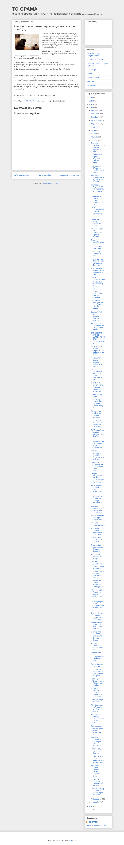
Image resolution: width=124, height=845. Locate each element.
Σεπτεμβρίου (96, 120)
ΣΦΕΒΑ (89, 74)
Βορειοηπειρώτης (93, 77)
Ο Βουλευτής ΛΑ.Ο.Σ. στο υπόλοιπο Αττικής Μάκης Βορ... (97, 404)
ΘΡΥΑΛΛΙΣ (90, 81)
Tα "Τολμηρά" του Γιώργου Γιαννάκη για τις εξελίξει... (97, 433)
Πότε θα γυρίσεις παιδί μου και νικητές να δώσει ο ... (97, 708)
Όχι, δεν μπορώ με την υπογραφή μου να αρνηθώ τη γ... (97, 606)
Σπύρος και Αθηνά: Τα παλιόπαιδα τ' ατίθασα (97, 222)
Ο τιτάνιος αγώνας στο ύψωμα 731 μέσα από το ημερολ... (97, 574)
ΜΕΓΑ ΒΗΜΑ (91, 85)
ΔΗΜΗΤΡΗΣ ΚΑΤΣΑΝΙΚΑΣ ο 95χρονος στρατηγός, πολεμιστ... (97, 387)
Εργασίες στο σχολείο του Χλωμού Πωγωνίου (96, 414)
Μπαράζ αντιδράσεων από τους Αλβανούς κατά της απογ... (97, 478)
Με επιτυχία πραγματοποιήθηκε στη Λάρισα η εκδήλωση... (97, 509)
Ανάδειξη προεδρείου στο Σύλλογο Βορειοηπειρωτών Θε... (97, 455)
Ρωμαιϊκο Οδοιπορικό (94, 59)
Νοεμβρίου (95, 114)
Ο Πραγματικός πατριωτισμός (97, 395)
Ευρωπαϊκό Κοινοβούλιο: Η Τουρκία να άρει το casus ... (97, 565)
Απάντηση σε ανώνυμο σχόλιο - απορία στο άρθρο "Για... (97, 719)
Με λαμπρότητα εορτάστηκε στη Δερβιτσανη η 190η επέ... (97, 271)
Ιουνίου (94, 130)
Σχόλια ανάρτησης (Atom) (51, 183)
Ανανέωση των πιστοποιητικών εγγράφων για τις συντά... (97, 178)
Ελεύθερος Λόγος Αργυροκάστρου (93, 55)
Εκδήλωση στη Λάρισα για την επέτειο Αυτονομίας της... (97, 730)
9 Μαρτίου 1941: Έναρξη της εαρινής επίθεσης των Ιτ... (97, 594)
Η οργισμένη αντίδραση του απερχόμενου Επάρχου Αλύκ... (97, 466)
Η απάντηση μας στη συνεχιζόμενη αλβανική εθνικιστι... (97, 233)
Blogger (72, 840)
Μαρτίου (94, 140)
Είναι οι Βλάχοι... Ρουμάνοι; (97, 665)
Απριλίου (94, 137)
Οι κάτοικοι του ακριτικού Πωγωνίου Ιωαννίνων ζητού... (96, 159)
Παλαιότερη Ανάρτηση (69, 175)
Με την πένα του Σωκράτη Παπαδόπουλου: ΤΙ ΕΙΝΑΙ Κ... (97, 531)
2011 (91, 108)
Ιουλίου (94, 127)
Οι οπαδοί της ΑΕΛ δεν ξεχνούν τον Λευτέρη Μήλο (97, 584)
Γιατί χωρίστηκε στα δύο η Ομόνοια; (96, 751)
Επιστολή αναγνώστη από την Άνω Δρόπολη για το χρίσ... (98, 147)
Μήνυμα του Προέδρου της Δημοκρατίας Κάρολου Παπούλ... (97, 305)
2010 (91, 806)
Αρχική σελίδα (45, 175)
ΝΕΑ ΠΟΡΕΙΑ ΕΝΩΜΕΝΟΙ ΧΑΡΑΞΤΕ (96, 540)
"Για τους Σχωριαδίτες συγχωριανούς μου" (97, 646)
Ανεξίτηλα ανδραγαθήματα (98, 524)
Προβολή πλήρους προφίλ (96, 825)
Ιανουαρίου (95, 802)
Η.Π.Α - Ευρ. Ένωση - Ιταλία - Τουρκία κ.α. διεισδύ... (97, 682)
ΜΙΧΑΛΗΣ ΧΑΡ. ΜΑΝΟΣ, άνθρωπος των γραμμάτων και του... (97, 351)
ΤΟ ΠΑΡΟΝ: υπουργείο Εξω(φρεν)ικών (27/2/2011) (97, 782)
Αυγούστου (95, 124)
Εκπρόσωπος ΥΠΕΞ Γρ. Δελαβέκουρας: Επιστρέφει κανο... (97, 657)
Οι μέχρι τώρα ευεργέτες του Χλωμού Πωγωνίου (97, 548)
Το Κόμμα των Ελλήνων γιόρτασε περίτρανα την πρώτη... (97, 362)
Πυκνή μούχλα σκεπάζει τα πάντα (96, 254)
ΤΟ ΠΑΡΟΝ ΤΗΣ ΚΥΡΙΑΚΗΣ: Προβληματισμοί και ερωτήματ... (98, 759)
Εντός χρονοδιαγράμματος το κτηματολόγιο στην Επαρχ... (97, 244)
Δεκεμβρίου (95, 110)
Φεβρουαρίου (96, 799)
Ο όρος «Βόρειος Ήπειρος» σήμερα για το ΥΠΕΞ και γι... (97, 616)
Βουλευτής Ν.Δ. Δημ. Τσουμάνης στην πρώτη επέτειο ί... (96, 316)
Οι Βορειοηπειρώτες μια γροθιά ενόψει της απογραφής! (98, 443)
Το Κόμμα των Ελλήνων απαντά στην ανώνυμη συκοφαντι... (96, 293)
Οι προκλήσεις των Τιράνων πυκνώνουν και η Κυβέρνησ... (97, 424)
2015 (91, 98)
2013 (91, 101)
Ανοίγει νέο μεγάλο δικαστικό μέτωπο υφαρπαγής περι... (96, 771)
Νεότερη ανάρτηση (21, 175)
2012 (91, 104)
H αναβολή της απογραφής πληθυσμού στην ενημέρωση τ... (97, 741)
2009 (91, 810)
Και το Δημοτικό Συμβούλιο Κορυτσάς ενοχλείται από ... (97, 489)
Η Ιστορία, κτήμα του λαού (97, 701)
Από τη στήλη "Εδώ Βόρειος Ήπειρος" (97, 556)
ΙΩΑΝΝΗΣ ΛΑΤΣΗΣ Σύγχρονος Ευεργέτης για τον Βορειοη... (97, 692)
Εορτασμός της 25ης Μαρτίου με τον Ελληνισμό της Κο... (97, 200)
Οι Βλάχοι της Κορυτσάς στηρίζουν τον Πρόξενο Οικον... (97, 636)
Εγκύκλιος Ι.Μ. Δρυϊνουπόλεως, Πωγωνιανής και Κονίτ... (98, 327)
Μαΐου (93, 134)
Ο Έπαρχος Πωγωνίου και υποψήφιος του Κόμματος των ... (97, 189)
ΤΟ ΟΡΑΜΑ (25, 9)
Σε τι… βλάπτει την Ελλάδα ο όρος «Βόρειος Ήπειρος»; (97, 672)
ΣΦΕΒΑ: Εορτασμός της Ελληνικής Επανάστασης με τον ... (97, 212)
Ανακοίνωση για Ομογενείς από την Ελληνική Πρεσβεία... (97, 262)
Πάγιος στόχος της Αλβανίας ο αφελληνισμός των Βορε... (98, 792)
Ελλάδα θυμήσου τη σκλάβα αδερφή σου (97, 518)
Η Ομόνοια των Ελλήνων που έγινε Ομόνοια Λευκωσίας (97, 625)
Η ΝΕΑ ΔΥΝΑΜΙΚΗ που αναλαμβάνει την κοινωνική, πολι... (98, 282)
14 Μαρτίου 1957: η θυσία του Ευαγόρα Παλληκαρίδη (97, 500)
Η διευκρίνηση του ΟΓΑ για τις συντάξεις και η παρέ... (97, 169)
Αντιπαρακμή (91, 70)
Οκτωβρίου (95, 117)
